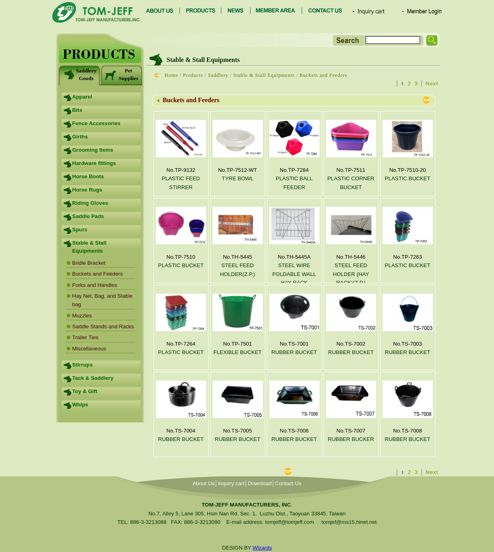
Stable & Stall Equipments (89, 247)
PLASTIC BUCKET (407, 178)
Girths (80, 137)
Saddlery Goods (79, 74)
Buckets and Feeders (97, 274)
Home (171, 75)
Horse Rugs (87, 190)
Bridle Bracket (89, 263)
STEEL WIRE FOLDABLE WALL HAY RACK (294, 274)
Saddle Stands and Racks (103, 326)
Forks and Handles (94, 285)
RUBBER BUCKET (294, 352)
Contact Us (288, 483)
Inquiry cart (231, 483)
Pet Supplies (121, 74)
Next (432, 83)
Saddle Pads (88, 216)
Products (193, 75)
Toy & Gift (85, 391)
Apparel (82, 97)
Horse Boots (88, 176)
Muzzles (82, 316)
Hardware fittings (94, 163)
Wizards (262, 548)
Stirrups (82, 365)
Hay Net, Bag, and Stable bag (102, 300)
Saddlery (218, 75)
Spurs (80, 230)
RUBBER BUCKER (351, 439)
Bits (77, 110)
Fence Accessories (96, 123)
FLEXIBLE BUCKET (237, 352)
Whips (80, 405)
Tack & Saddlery (93, 378)
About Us (204, 483)
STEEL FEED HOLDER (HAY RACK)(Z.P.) (351, 274)
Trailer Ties (85, 337)
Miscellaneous (89, 349)
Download (259, 483)
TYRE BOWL (238, 178)
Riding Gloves (90, 203)
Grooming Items (92, 150)
